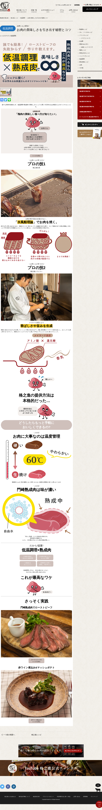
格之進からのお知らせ (10, 796)
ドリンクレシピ (83, 35)
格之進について (22, 10)
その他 (81, 68)
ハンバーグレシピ (84, 56)
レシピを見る (36, 155)
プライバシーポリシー (48, 796)
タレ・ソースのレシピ (85, 32)
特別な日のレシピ (84, 53)
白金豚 (81, 41)
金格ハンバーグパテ (87, 47)
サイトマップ (94, 796)
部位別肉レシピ (83, 62)
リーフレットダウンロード (63, 5)
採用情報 (77, 5)
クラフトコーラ (85, 38)
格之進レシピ (36, 735)
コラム (62, 10)
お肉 (80, 65)
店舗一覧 (34, 10)
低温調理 (13, 36)
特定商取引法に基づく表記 (63, 796)
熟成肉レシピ (83, 29)
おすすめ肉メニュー (48, 10)
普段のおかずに (83, 44)
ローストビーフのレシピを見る (36, 660)
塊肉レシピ (82, 50)
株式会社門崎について (24, 796)
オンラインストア (92, 9)
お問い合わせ (73, 10)
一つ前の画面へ (9, 735)
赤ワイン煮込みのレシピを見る (36, 721)
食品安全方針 (36, 796)
